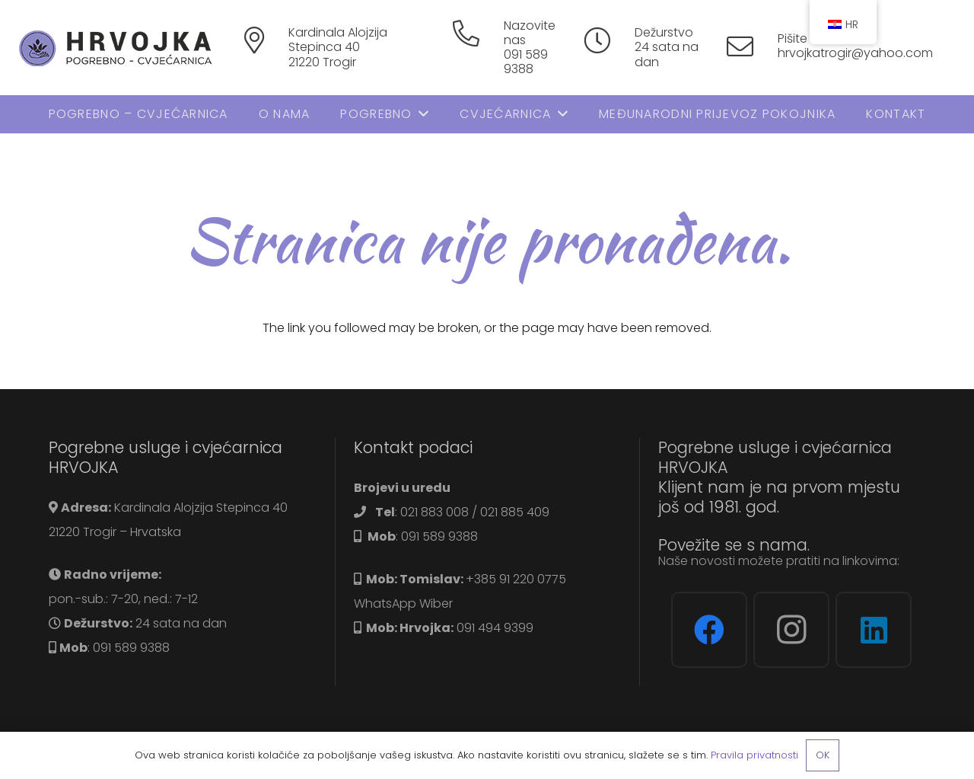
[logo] (123, 47)
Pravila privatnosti (754, 755)
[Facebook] (709, 630)
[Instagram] (791, 630)
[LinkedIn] (874, 630)
